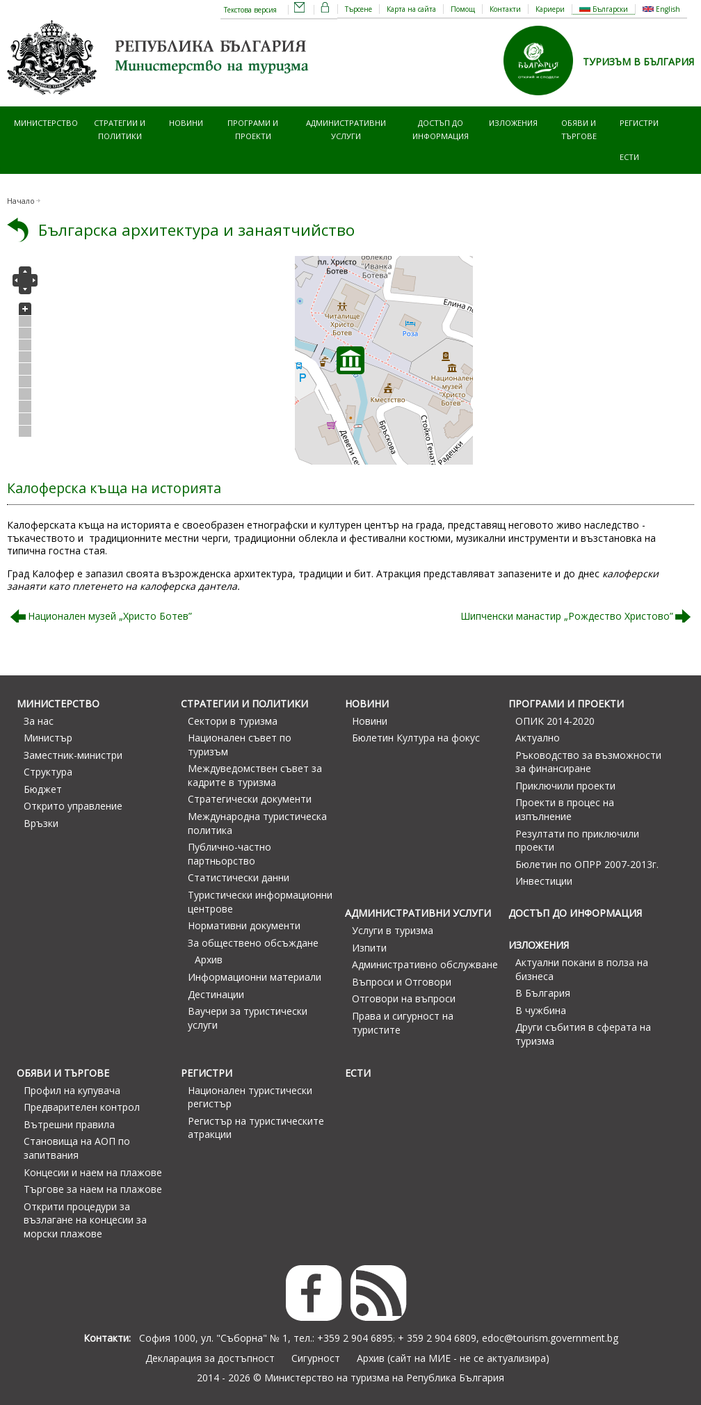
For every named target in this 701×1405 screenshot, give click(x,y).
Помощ (463, 9)
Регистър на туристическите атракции (256, 1127)
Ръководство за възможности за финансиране (588, 762)
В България (542, 992)
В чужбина (540, 1010)
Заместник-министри (73, 755)
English (661, 9)
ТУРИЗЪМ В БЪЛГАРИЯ (638, 61)
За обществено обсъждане (253, 942)
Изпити (369, 947)
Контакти (505, 9)
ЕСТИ (629, 157)
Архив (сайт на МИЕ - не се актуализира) (453, 1358)
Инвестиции (543, 881)
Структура (48, 771)
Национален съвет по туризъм (239, 744)
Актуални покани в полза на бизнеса (581, 969)
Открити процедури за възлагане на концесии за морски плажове (85, 1220)
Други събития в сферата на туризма (583, 1033)
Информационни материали (254, 976)
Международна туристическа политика (257, 823)
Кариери (550, 9)
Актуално (537, 737)
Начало (21, 201)
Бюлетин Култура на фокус (416, 737)
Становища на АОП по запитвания (77, 1148)
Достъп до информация (440, 129)
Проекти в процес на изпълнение (564, 809)
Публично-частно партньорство (229, 853)
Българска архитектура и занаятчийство (196, 230)
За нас (39, 721)
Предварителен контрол (82, 1107)
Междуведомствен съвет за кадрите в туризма (255, 775)
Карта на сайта (411, 9)
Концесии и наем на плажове (93, 1172)
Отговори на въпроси (404, 998)
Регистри (639, 123)
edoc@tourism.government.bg (550, 1337)
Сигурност (315, 1358)
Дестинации (216, 994)
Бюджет (43, 789)
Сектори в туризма (232, 721)
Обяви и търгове (579, 129)
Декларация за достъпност (210, 1358)
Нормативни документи (244, 925)
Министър (48, 737)
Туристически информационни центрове (260, 901)
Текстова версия (250, 10)
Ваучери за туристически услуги (247, 1017)
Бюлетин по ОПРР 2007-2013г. (587, 864)
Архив (209, 959)
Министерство (46, 123)
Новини (186, 123)
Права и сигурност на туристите (402, 1022)
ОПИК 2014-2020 (555, 721)
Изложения (513, 123)
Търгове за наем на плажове (93, 1189)
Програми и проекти (252, 129)
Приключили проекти (565, 785)
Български (603, 9)
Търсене (358, 9)
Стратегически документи (250, 798)
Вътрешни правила (69, 1124)
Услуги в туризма (392, 930)
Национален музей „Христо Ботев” (110, 616)
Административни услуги (346, 129)
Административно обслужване (425, 964)
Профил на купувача (72, 1090)
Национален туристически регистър (250, 1097)
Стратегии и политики (119, 129)
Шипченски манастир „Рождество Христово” (566, 616)
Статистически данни (238, 877)
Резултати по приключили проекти (577, 840)
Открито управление (73, 805)
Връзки (41, 823)
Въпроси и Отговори (401, 981)
